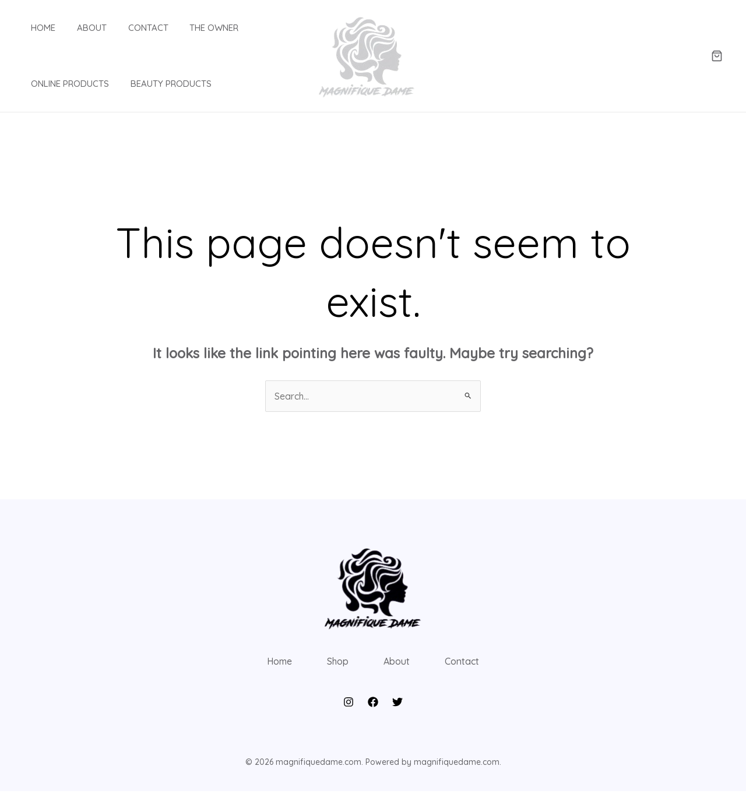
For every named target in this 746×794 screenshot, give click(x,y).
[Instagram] (348, 705)
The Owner (194, 27)
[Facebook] (373, 705)
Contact (132, 27)
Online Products (62, 83)
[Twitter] (397, 705)
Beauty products (159, 83)
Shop (337, 663)
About (80, 27)
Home (35, 27)
